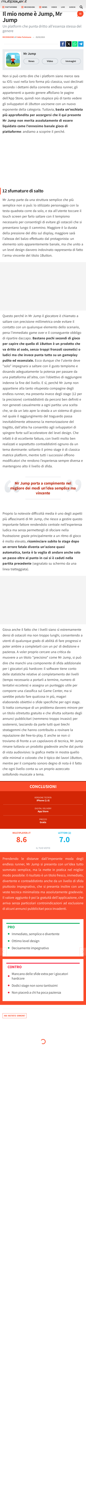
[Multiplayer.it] (14, 1)
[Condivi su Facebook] (62, 44)
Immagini (70, 61)
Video (54, 7)
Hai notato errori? (14, 1015)
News (31, 61)
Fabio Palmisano (24, 37)
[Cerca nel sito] (81, 7)
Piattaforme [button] (9, 7)
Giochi (72, 7)
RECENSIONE (8, 37)
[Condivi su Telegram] (80, 44)
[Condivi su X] (68, 44)
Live (63, 7)
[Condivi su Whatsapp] (74, 44)
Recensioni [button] (28, 7)
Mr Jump (29, 53)
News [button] (43, 7)
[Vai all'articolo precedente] (83, 952)
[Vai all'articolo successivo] (3, 952)
